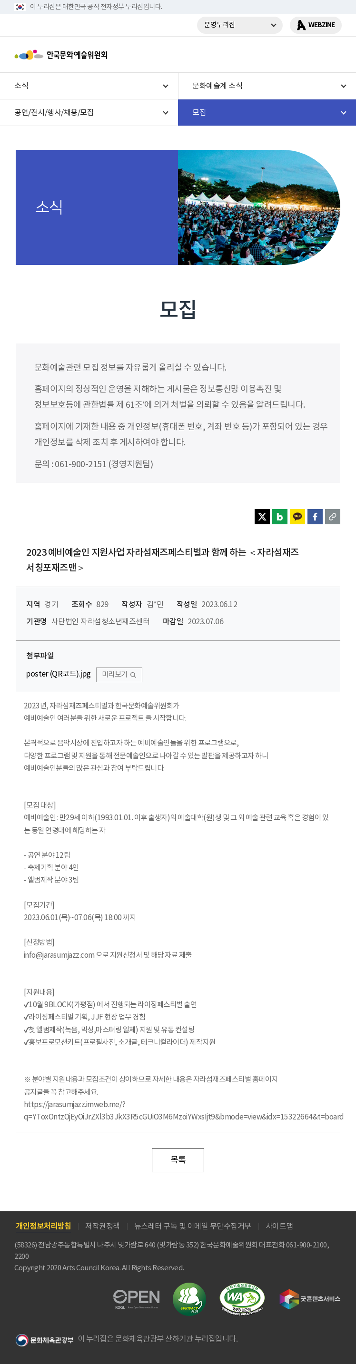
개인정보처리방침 (43, 1226)
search (306, 54)
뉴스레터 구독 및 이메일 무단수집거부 (192, 1226)
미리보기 (115, 675)
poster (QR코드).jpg (58, 674)
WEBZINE (321, 25)
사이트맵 (279, 1226)
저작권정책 (102, 1226)
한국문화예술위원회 (84, 55)
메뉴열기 (330, 54)
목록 (178, 1160)
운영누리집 (219, 25)
